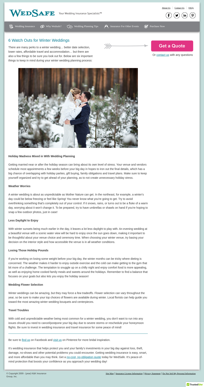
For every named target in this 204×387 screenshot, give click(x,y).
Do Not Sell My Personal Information (179, 373)
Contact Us (179, 8)
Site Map (110, 373)
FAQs (191, 8)
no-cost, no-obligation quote (84, 357)
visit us (57, 340)
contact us (162, 54)
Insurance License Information (129, 373)
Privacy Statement (152, 373)
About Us (166, 8)
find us (26, 340)
